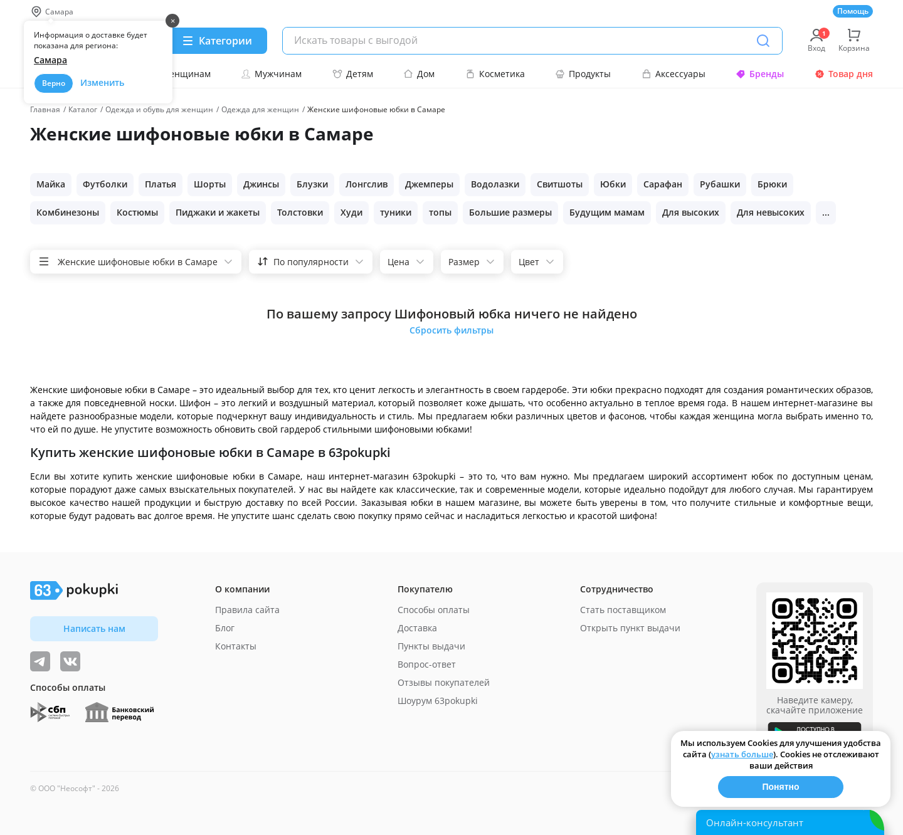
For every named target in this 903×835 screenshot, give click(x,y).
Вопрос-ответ (427, 664)
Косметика (495, 74)
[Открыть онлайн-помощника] (790, 822)
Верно (53, 83)
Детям (352, 74)
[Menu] (216, 41)
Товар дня (844, 74)
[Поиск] (763, 41)
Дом (419, 74)
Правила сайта (247, 610)
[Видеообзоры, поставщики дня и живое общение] (40, 661)
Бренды (760, 74)
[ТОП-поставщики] (70, 661)
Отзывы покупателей (444, 682)
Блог (225, 628)
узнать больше (742, 754)
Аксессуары (673, 74)
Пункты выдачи (431, 646)
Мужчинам (271, 74)
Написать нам (94, 628)
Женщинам (179, 74)
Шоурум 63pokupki (438, 700)
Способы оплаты (434, 610)
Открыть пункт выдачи (630, 628)
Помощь (853, 11)
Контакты (235, 646)
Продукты (583, 74)
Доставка (417, 628)
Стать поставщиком (623, 610)
